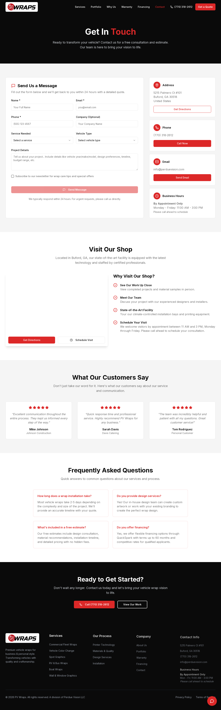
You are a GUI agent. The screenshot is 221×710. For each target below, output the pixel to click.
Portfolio (96, 6)
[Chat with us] (212, 701)
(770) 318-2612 (181, 6)
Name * (15, 100)
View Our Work (132, 604)
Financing (144, 6)
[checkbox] (12, 176)
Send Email (182, 177)
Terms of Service (205, 697)
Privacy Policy (184, 697)
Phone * (16, 116)
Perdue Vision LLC (74, 697)
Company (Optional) (88, 116)
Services (80, 6)
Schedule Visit (81, 340)
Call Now (182, 143)
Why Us (111, 6)
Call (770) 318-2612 (94, 604)
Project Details (20, 150)
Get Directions (182, 109)
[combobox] (42, 140)
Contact (160, 6)
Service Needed (21, 133)
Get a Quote (205, 6)
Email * (80, 100)
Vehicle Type (84, 133)
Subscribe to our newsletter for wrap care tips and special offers (54, 176)
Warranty (126, 6)
